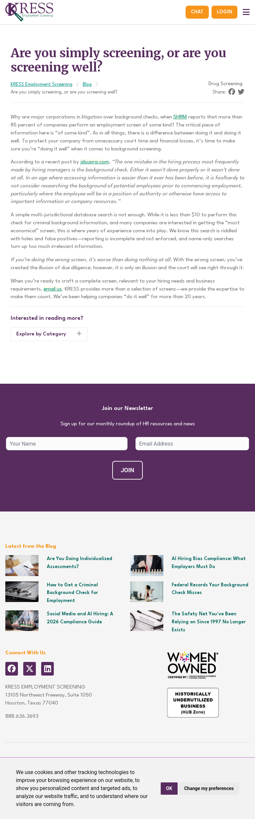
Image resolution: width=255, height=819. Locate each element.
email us (52, 289)
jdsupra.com (94, 162)
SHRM (180, 117)
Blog (87, 84)
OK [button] (169, 788)
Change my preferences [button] (209, 788)
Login (224, 12)
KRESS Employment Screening (41, 84)
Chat (197, 12)
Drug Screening (225, 84)
